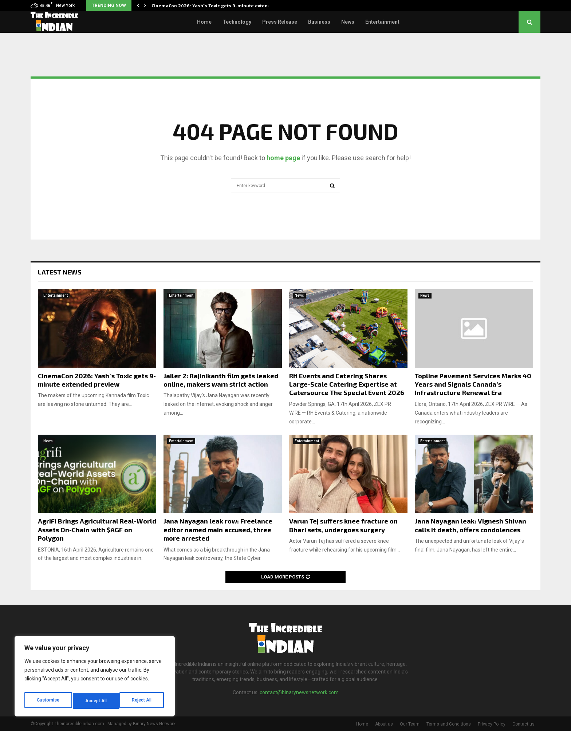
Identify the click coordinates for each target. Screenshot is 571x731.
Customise (48, 701)
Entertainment (382, 22)
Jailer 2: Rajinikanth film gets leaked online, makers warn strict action (221, 380)
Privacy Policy (491, 724)
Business (319, 22)
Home (204, 22)
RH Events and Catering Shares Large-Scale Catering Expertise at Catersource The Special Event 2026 (346, 384)
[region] (95, 678)
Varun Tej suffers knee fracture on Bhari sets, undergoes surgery (343, 525)
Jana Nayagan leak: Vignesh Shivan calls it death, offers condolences (470, 525)
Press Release (279, 22)
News (347, 22)
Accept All (142, 701)
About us (384, 724)
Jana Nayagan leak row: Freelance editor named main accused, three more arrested (218, 529)
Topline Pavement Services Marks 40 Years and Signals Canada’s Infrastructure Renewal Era (473, 384)
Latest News (60, 272)
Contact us (523, 724)
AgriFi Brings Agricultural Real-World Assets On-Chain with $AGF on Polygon (97, 529)
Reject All (96, 701)
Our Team (410, 724)
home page (283, 158)
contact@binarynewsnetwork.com (299, 692)
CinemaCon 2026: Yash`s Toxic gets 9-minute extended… (216, 5)
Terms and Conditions (448, 724)
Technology (237, 22)
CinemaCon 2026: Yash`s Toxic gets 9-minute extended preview (97, 380)
